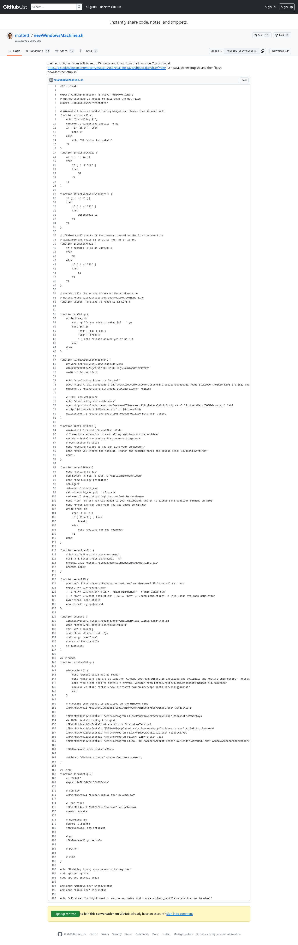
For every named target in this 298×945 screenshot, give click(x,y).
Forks (88, 51)
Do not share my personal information (218, 934)
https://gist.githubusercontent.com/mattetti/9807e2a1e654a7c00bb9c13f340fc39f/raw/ (107, 68)
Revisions (37, 51)
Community (142, 934)
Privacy (105, 934)
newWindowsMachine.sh (58, 35)
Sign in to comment (179, 914)
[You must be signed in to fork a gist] (282, 35)
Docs (155, 934)
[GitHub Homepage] (60, 934)
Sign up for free (65, 914)
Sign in (270, 7)
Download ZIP (280, 51)
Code (14, 51)
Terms (93, 934)
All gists (91, 7)
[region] (149, 493)
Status (128, 934)
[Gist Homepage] (15, 6)
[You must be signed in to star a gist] (262, 35)
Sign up (287, 7)
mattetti (22, 35)
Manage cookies (183, 934)
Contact (165, 934)
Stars (64, 51)
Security (117, 934)
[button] (262, 51)
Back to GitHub (110, 7)
